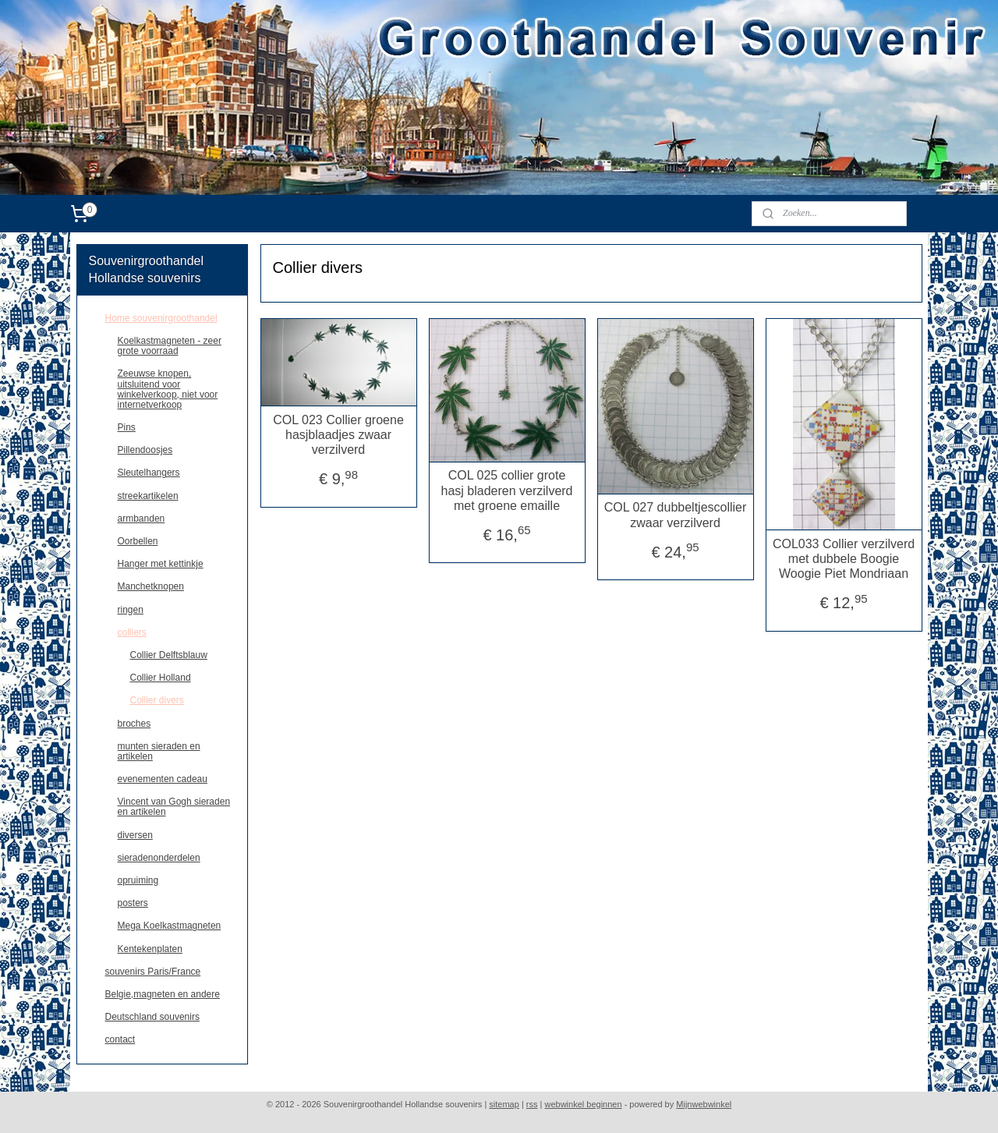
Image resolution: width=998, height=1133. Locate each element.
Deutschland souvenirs (152, 1016)
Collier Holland (160, 677)
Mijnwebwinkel (703, 1104)
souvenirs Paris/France (153, 971)
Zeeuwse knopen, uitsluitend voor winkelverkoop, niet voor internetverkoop (168, 389)
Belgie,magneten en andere (162, 994)
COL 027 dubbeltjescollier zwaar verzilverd (674, 515)
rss (532, 1104)
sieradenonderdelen (159, 857)
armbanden (141, 518)
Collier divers (157, 700)
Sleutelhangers (149, 472)
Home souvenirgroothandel (161, 318)
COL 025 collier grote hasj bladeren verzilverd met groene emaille (506, 490)
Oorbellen (138, 541)
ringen (130, 609)
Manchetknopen (151, 586)
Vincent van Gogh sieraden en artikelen (174, 806)
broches (134, 723)
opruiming (138, 880)
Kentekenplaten (150, 949)
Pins (127, 427)
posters (133, 903)
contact (120, 1039)
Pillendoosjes (145, 449)
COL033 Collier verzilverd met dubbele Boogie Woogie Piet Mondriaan (844, 558)
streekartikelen (148, 495)
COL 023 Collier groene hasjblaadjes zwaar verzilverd (338, 434)
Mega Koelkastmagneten (169, 925)
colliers (132, 632)
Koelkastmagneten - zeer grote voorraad (169, 345)
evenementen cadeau (162, 779)
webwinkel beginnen (583, 1104)
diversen (135, 835)
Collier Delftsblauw (168, 655)
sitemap (504, 1104)
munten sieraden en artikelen (159, 751)
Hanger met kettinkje (160, 563)
